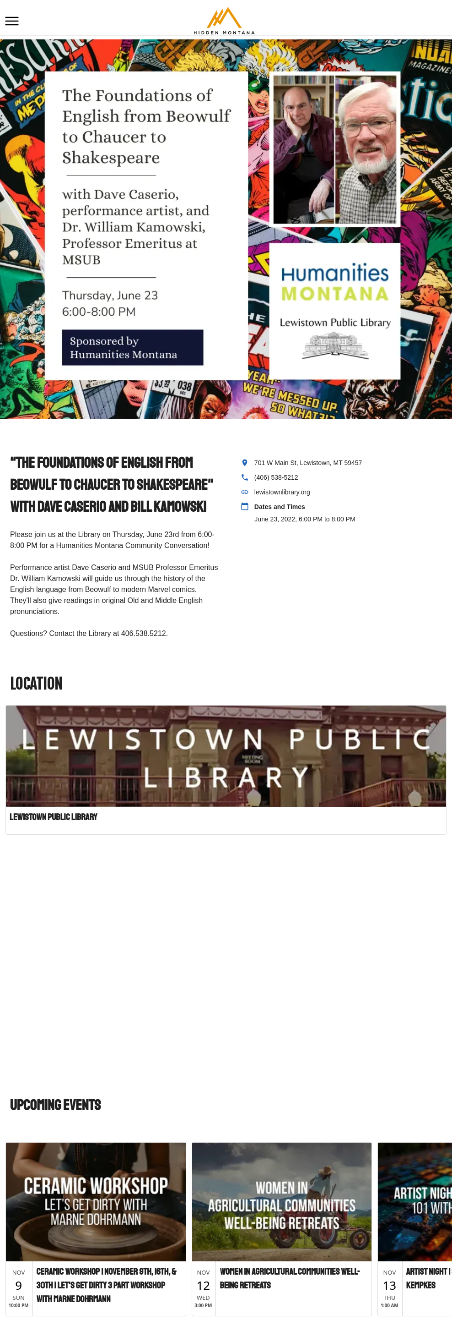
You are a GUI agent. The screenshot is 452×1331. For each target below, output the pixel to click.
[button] (12, 21)
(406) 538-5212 (276, 477)
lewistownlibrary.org (282, 492)
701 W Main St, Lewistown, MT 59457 (308, 462)
